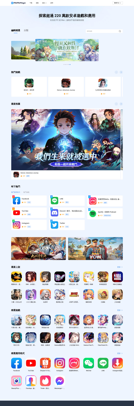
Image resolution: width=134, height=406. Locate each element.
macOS (60, 379)
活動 (75, 379)
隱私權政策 (111, 372)
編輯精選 (15, 30)
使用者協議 (111, 376)
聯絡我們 (93, 372)
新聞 (75, 372)
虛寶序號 (77, 383)
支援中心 (93, 376)
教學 (75, 376)
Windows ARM (62, 376)
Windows (60, 372)
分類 (26, 30)
